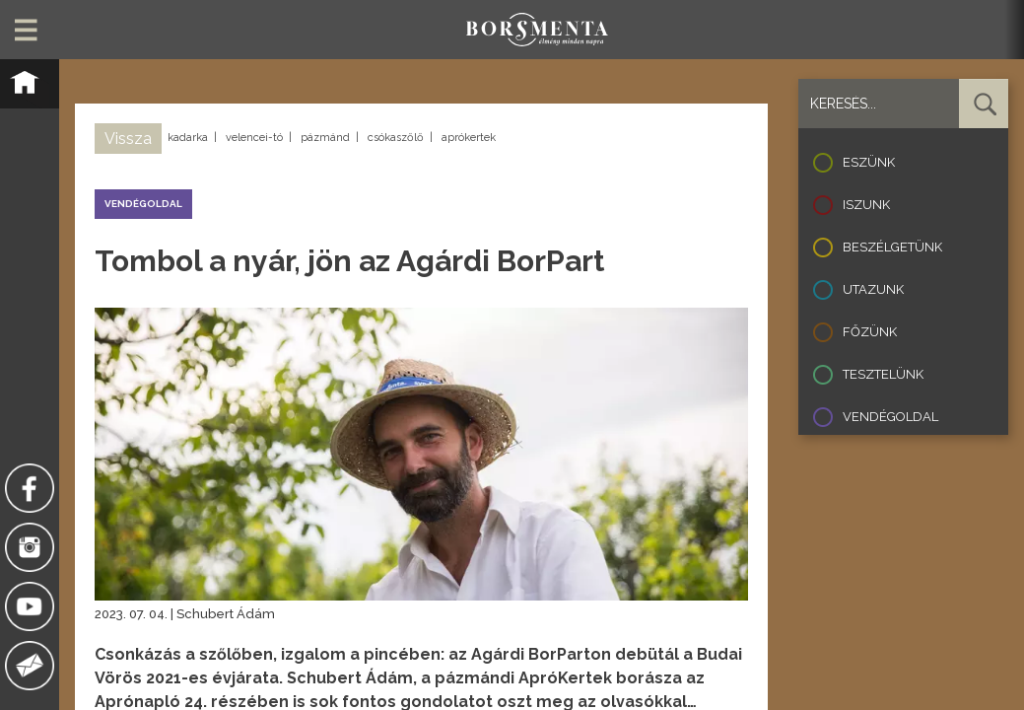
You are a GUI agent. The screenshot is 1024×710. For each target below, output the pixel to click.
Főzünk (870, 331)
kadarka (188, 137)
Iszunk (866, 204)
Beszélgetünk (892, 247)
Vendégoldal (890, 416)
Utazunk (873, 289)
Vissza (128, 138)
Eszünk (869, 162)
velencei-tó (254, 137)
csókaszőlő (396, 137)
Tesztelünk (883, 374)
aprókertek (469, 137)
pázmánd (325, 137)
